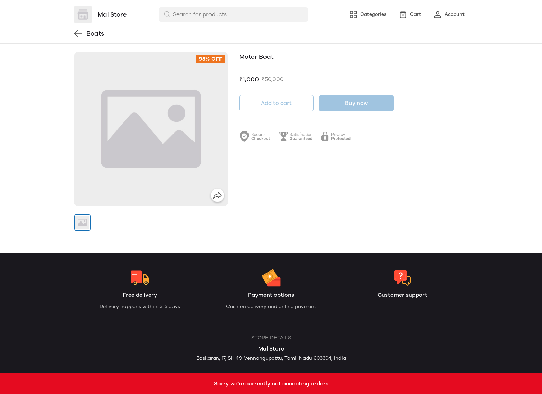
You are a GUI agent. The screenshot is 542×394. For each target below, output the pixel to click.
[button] (82, 222)
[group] (151, 129)
